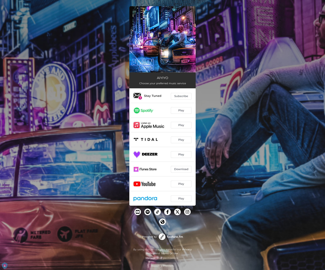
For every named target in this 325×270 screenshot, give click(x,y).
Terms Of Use (169, 253)
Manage (151, 257)
